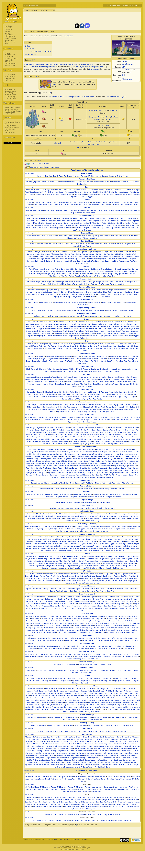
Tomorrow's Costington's (84, 583)
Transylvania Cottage (63, 709)
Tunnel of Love (84, 361)
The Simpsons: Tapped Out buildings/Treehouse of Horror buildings (71, 97)
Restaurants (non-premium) (87, 524)
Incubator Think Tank (93, 459)
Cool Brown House (32, 324)
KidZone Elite (30, 256)
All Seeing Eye (72, 664)
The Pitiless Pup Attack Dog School (71, 561)
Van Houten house (83, 791)
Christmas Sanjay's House (45, 746)
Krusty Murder (113, 755)
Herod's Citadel (80, 379)
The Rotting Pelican (50, 468)
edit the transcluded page (115, 97)
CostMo (58, 621)
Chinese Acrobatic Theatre (56, 678)
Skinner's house (91, 789)
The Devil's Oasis (96, 244)
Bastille (40, 210)
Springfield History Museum (119, 494)
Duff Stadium (86, 654)
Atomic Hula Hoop (95, 574)
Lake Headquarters (37, 758)
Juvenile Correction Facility (122, 290)
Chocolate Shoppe (112, 618)
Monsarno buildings (87, 486)
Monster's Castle (104, 700)
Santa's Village (54, 228)
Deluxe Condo (64, 316)
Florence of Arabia (87, 176)
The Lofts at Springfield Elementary (73, 758)
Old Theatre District (121, 678)
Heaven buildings (87, 299)
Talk (107, 5)
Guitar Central (35, 623)
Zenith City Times (128, 725)
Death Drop (31, 356)
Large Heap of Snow (53, 758)
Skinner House (101, 333)
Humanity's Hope (104, 578)
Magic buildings (87, 366)
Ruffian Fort (116, 437)
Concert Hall (71, 678)
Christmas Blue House (49, 739)
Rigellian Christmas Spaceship (68, 225)
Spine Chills (122, 705)
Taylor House (62, 336)
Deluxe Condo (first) (77, 316)
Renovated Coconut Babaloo (61, 760)
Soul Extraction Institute (120, 581)
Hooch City (114, 623)
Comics (7, 33)
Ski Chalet (134, 346)
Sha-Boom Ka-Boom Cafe (72, 546)
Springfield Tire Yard (40, 806)
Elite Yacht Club (58, 430)
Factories (87, 266)
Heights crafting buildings (86, 308)
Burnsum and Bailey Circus (36, 236)
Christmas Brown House (66, 739)
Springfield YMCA (102, 475)
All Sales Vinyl (46, 616)
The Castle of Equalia (77, 210)
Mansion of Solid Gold (42, 382)
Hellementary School (74, 695)
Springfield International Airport (37, 804)
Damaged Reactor (43, 751)
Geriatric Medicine (131, 405)
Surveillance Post (93, 591)
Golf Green (125, 430)
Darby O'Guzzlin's (106, 190)
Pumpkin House (93, 702)
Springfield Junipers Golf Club (97, 473)
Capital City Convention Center (90, 452)
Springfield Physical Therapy (86, 411)
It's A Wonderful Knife (105, 646)
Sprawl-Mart (31, 630)
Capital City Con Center (70, 452)
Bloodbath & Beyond (89, 597)
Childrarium (31, 494)
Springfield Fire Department (67, 294)
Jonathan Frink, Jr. (87, 64)
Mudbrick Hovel (84, 284)
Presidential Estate (123, 382)
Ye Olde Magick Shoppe (111, 371)
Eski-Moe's (117, 190)
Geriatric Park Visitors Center (98, 693)
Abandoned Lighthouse (36, 689)
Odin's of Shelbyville (60, 604)
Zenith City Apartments (39, 725)
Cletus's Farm (132, 322)
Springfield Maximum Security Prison (124, 294)
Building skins (87, 734)
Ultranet (96, 583)
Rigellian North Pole (131, 225)
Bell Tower (90, 689)
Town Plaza (71, 720)
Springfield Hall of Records (88, 294)
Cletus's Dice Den (84, 202)
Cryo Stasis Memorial (129, 574)
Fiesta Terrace (108, 324)
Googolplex (97, 678)
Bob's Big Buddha (68, 537)
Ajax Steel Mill (45, 269)
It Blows (134, 599)
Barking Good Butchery (67, 689)
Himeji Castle (74, 213)
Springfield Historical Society (75, 473)
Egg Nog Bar (132, 218)
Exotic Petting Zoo (32, 221)
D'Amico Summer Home (49, 379)
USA (123, 67)
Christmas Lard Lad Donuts (42, 744)
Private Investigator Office (60, 437)
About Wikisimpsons (65, 839)
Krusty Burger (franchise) (54, 529)
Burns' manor (123, 787)
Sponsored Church (95, 762)
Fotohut (120, 621)
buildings (87, 170)
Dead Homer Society (12, 127)
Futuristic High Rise (120, 576)
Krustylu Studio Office (80, 394)
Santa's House (43, 228)
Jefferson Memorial (131, 459)
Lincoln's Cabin (30, 329)
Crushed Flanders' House (83, 748)
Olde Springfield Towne (113, 434)
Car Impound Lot (132, 452)
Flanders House (132, 324)
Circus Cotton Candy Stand (67, 236)
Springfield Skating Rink (112, 656)
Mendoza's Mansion (58, 382)
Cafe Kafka (61, 589)
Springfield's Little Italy (119, 441)
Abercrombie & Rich (33, 616)
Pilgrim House (68, 331)
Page (26, 10)
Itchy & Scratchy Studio (48, 394)
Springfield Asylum (117, 409)
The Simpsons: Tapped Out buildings (54, 825)
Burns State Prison (32, 290)
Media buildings (87, 389)
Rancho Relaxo (63, 346)
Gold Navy (61, 599)
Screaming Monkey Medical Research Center (82, 409)
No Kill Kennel (81, 463)
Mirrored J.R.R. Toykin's (50, 419)
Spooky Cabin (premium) (44, 707)
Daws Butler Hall (132, 556)
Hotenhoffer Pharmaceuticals (68, 407)
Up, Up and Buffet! (81, 551)
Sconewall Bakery (56, 546)
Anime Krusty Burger (43, 537)
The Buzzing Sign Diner (50, 526)
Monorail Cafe (51, 544)
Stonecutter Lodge (105, 664)
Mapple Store (67, 625)
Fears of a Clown (103, 125)
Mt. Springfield (49, 820)
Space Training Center (56, 470)
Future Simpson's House (70, 576)
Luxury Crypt (86, 698)
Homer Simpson (29, 64)
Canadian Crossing (115, 428)
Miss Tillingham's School (130, 559)
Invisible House (62, 698)
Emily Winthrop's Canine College (36, 559)
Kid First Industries (37, 223)
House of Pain (133, 695)
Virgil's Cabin (117, 336)
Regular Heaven (82, 305)
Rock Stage (54, 681)
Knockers (112, 176)
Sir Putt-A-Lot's (84, 259)
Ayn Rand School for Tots (51, 556)
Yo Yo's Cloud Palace (87, 213)
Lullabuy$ (58, 625)
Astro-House (84, 574)
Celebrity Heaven (33, 302)
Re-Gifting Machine (123, 223)
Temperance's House (75, 336)
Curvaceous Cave (131, 454)
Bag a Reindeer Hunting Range (67, 218)
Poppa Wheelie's (93, 194)
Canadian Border (55, 452)
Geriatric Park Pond (79, 693)
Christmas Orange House (103, 744)
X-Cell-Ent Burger (96, 531)
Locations (8, 31)
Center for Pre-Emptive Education (72, 556)
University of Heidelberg (73, 568)
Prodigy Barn (128, 604)
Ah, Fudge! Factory (32, 269)
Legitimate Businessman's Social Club (60, 800)
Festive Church (126, 751)
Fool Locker (74, 638)
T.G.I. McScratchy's (75, 548)
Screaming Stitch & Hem (86, 705)
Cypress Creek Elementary (116, 556)
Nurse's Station (37, 409)
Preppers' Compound (34, 466)
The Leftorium (37, 625)
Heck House (78, 755)
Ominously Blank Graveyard (96, 463)
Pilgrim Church (122, 516)
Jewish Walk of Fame (33, 461)
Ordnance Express (85, 717)
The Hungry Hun (77, 541)
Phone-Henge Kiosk (90, 502)
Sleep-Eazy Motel (124, 346)
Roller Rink (59, 259)
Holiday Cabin (105, 326)
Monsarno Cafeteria (47, 489)
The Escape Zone (57, 254)
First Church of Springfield (80, 514)
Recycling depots (87, 505)
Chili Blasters (79, 537)
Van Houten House (90, 336)
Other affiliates (10, 133)
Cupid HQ (120, 454)
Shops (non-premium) (87, 594)
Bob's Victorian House (82, 322)
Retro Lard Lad (43, 546)
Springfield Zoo (112, 806)
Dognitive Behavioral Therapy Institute (88, 405)
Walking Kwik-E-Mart (94, 371)
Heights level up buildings (86, 313)
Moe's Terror (126, 758)
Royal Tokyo (98, 346)
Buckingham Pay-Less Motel (49, 344)
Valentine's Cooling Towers (84, 767)
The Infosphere (10, 129)
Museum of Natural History (62, 494)
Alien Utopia (39, 574)
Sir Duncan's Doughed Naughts (105, 640)
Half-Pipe (107, 254)
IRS (82, 432)
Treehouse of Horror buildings (87, 686)
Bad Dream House (51, 689)
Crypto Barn (66, 646)
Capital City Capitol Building (49, 290)
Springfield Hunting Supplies (85, 630)
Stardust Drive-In (86, 683)
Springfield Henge (104, 502)
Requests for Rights (11, 58)
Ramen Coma (32, 546)
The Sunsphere (82, 184)
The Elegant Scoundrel (71, 176)
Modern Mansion (104, 316)
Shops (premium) (87, 613)
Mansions (87, 374)
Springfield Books (97, 606)
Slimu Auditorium (104, 731)
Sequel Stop (109, 628)
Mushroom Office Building (120, 578)
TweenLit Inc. (126, 70)
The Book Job (127, 79)
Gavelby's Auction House (111, 430)
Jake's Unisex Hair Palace (34, 601)
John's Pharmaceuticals (84, 310)
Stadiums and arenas (87, 651)
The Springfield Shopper (13, 111)
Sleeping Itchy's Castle (39, 361)
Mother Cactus (118, 244)
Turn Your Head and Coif (96, 632)
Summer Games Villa (95, 348)
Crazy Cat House (46, 324)
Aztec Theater (32, 797)
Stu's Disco (114, 261)
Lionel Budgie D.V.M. (87, 407)
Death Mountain (61, 670)
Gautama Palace (133, 210)
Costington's (50, 621)
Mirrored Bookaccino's (69, 417)
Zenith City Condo (54, 725)
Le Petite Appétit (79, 529)
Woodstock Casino (131, 205)
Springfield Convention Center (127, 800)
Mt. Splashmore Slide (75, 256)
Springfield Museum (61, 497)
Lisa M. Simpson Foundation (95, 432)
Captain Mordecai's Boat (110, 452)
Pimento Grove (131, 529)
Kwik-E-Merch (114, 601)
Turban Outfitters (129, 648)
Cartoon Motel (109, 344)
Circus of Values (31, 621)
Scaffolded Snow (102, 760)
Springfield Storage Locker (85, 475)
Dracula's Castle (86, 691)
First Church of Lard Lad (114, 691)
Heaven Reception (46, 302)
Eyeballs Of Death (52, 356)
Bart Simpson (40, 64)
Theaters (87, 675)
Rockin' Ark (133, 466)
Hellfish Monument (78, 459)
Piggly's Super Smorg (117, 544)
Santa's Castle (31, 228)
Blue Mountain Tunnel (74, 449)
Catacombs (132, 689)
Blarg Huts (116, 574)
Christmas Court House (43, 741)
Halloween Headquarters (64, 755)
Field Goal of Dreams (100, 654)
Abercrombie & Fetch (43, 597)
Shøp (33, 310)
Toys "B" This (61, 632)
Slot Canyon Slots (117, 205)
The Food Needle (66, 356)
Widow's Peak (75, 477)
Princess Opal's (54, 628)
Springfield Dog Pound (105, 470)
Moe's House (73, 329)
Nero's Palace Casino (61, 205)
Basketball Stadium (31, 654)
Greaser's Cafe (128, 539)
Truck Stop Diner (46, 551)
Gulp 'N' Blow (99, 526)
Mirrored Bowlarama (85, 417)
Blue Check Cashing (63, 428)
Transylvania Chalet (47, 709)
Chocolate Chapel (49, 514)
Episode (33, 164)
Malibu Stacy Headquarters (68, 271)
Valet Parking (126, 316)
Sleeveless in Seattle (122, 628)
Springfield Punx (10, 125)
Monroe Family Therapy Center (106, 407)
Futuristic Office (134, 576)
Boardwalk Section (88, 142)
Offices (79, 825)
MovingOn (121, 407)
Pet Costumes (99, 604)
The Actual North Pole (34, 218)
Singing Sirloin (74, 531)
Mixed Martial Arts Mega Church (56, 516)
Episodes (8, 28)
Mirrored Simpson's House (122, 419)
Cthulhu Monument (60, 691)
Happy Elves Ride (103, 356)
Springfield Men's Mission (122, 439)
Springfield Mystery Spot (72, 261)
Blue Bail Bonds (48, 428)
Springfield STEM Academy (54, 566)
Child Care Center (42, 454)
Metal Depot (79, 508)
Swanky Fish (62, 548)
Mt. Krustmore (101, 359)
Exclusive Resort (91, 316)
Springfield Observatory (50, 475)
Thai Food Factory (67, 276)
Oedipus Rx (73, 604)
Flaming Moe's (81, 753)
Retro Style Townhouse (71, 581)
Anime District (31, 449)
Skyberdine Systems (103, 581)
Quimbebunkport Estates (67, 789)
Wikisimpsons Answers (12, 109)
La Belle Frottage (127, 202)
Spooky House (72, 707)
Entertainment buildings (87, 249)
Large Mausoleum (74, 698)
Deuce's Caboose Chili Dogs (41, 539)
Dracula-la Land (73, 691)
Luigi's (89, 529)
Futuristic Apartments (87, 576)
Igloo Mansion (121, 221)
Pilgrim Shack (79, 331)
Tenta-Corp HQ (134, 707)
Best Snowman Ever (54, 737)
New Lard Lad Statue (42, 760)
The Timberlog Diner (110, 548)
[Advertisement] (12, 177)
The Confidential (93, 190)
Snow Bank (96, 228)
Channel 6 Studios (60, 797)
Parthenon (94, 284)
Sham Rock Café (88, 546)
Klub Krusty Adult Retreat (44, 256)
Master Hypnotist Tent (119, 461)
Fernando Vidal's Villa (94, 324)
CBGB (71, 190)
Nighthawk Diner (86, 544)
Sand (115, 142)
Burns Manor (83, 377)
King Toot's (77, 601)
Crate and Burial (37, 599)
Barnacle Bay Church (34, 514)
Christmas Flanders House (82, 741)
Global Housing (60, 578)
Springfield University (73, 566)
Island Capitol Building (104, 290)
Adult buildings (87, 173)
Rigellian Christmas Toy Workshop (91, 225)
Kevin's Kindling (66, 601)
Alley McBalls (56, 616)
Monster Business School (35, 561)
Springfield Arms (31, 336)
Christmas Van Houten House (104, 746)
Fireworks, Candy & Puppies (92, 621)
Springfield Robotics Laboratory (81, 441)
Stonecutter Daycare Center (87, 664)
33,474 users (9, 80)
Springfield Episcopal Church (74, 518)
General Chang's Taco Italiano (102, 539)
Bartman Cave (31, 670)
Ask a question (10, 37)
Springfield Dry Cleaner (78, 591)
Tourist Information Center (125, 475)
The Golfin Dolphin (72, 599)
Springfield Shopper (115, 397)
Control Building (63, 441)
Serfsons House (87, 640)
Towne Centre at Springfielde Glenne (43, 632)
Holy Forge (112, 695)
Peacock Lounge (75, 205)
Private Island (115, 316)
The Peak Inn (52, 346)
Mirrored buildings (87, 414)
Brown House (109, 322)
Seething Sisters (62, 531)
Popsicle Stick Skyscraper (102, 182)
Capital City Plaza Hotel (95, 344)
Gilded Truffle (88, 526)
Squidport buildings (87, 643)
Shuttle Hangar (132, 468)
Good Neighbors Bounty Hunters (51, 459)
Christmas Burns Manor (84, 739)
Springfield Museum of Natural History (99, 804)
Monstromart (88, 625)
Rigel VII (59, 705)
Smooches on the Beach (34, 348)
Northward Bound (104, 117)
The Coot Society (70, 454)
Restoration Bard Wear (73, 640)
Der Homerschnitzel (66, 526)
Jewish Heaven (131, 302)
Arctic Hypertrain (49, 218)
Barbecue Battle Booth (32, 526)
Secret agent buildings (87, 586)
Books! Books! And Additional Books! (77, 618)
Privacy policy (53, 839)
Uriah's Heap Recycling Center (83, 444)
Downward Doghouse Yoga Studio (37, 456)
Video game (34, 167)
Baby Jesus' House (45, 322)
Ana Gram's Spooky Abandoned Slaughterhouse (61, 574)
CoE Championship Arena (58, 654)
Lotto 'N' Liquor (48, 625)
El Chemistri (78, 526)
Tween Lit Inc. (101, 709)
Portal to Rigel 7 (81, 702)
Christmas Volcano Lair (123, 746)
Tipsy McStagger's (87, 197)
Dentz (108, 589)
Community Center (56, 454)
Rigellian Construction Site (114, 225)
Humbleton (60, 432)
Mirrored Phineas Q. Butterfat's (101, 419)
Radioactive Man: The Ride (116, 359)
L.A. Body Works (52, 310)
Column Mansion (131, 377)
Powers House (99, 331)
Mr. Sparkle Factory (103, 271)
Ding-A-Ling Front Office (117, 236)
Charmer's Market (45, 369)
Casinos (87, 200)
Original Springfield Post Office (96, 292)
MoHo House (29, 194)
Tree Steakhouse (132, 548)
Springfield (125, 61)
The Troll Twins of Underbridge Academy (41, 67)
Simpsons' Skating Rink (82, 228)
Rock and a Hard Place (120, 182)
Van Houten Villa (77, 384)
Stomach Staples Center (106, 411)
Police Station (128, 292)
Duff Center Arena (75, 654)
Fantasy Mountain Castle (117, 210)
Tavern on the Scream (56, 361)
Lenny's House (132, 326)
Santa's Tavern (90, 760)
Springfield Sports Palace (130, 656)
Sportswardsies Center (129, 437)
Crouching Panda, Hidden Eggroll (93, 589)
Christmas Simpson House (64, 746)
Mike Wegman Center (112, 559)
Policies (7, 53)
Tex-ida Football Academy (118, 566)
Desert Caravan (58, 244)
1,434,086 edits (10, 78)
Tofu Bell (122, 548)
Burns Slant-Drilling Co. (69, 269)
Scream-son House (129, 760)
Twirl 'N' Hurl (95, 361)
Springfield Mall (101, 630)
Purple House (110, 331)
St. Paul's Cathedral (121, 518)
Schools (87, 554)
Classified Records (51, 392)
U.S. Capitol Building (103, 297)
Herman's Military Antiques (102, 599)
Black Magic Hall (32, 369)
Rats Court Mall (128, 702)
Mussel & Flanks (63, 544)
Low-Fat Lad (68, 529)
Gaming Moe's (96, 202)
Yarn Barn (130, 632)
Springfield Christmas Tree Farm (106, 707)
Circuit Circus (132, 618)
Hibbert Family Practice (49, 407)
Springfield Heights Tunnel (103, 439)
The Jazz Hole (118, 459)
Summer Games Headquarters (51, 444)
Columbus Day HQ (127, 597)
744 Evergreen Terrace (82, 787)
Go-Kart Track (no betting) (85, 254)
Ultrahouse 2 (111, 709)
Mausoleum (62, 700)
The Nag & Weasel (52, 194)
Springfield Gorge (91, 820)
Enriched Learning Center (58, 559)
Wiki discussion (10, 65)
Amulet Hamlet (31, 638)
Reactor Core (54, 441)
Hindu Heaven (107, 302)
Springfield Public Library (121, 804)
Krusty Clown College (96, 559)
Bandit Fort (30, 717)
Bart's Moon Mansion (71, 377)
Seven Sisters (100, 705)
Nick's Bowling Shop (118, 625)
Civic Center (44, 654)
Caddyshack (43, 452)
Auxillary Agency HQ (49, 589)
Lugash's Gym (89, 461)
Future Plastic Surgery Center (113, 405)
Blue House (69, 322)
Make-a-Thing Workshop (48, 700)
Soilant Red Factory (85, 274)
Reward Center (35, 606)
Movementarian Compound (45, 463)
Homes (86, 319)
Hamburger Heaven (50, 541)
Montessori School (51, 561)
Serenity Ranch (104, 409)
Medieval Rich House (89, 700)
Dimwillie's (56, 539)
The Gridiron (49, 192)
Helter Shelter (81, 221)
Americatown (29, 537)
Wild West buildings (87, 715)
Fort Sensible (95, 456)
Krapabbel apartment (50, 789)
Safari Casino (105, 205)
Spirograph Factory (120, 274)
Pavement (77, 142)
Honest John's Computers (121, 599)
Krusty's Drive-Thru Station (59, 483)
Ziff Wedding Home (85, 386)
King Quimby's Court (127, 638)
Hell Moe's (42, 695)
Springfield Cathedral (55, 518)
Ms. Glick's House (86, 329)
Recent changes (10, 38)
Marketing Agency (112, 310)
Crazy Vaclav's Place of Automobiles (90, 454)
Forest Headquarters (94, 753)
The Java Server (110, 526)
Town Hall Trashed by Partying (129, 765)
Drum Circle (108, 244)
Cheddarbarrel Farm (131, 428)
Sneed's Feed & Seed (117, 717)
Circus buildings (87, 233)
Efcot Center (45, 254)
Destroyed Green (76, 751)
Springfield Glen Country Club (36, 473)
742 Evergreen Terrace (65, 787)
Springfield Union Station (101, 441)
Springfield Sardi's (39, 548)
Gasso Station (97, 430)
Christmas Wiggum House (46, 748)
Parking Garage (32, 437)
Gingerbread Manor (31, 755)
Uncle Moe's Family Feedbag (63, 551)
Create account (127, 5)
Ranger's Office (130, 244)
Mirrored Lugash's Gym (81, 419)
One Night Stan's (80, 194)
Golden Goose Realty (123, 456)
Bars (87, 187)
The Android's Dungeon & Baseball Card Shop (41, 777)
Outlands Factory (35, 274)
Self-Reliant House (60, 333)
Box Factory (56, 269)
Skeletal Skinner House (35, 762)
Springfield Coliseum (81, 656)
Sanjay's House (38, 333)
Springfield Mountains (105, 820)
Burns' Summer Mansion (98, 377)
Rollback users (10, 55)
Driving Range (55, 456)
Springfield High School (36, 566)
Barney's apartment (110, 787)
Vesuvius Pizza (94, 551)
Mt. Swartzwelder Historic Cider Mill (123, 271)
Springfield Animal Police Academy (50, 563)
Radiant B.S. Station (109, 223)
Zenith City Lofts (67, 725)
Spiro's (133, 194)
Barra (27, 190)
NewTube (41, 581)
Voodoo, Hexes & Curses (92, 712)
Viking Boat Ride (121, 361)
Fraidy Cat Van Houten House (113, 753)
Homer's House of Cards (111, 202)
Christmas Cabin (112, 218)
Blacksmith (44, 717)
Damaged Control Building (102, 748)
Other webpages (10, 63)
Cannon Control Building (97, 218)
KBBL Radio (61, 394)
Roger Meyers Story (47, 259)
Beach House (41, 670)
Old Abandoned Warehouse (88, 648)
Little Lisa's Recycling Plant (48, 271)
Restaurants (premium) (86, 534)
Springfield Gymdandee (54, 261)
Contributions (115, 5)
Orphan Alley (94, 670)
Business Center (39, 316)
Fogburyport (128, 691)
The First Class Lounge (131, 190)
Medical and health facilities (87, 402)
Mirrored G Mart (115, 417)
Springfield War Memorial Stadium (94, 806)
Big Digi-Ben (107, 574)
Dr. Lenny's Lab (73, 670)
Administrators (9, 56)
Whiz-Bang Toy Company (84, 276)
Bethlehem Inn (33, 344)
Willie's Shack (85, 338)
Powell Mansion (110, 382)
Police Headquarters (115, 292)
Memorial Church (37, 516)
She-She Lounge (106, 194)
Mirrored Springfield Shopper (86, 422)
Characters (8, 29)
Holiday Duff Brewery (91, 755)
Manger (66, 223)
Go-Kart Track (69, 254)
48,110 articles (10, 75)
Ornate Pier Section (102, 142)
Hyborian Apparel (100, 638)
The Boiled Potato (61, 190)
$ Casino (30, 202)
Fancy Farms (76, 621)
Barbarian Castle (30, 210)
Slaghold (30, 470)
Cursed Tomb (86, 282)
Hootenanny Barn (72, 717)
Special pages (9, 93)
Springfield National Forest (123, 820)
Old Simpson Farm (110, 329)
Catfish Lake (31, 454)
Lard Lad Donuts (118, 541)
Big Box (39, 428)
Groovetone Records (126, 392)
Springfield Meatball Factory (102, 274)
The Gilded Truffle (80, 777)
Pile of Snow (96, 223)
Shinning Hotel (112, 705)
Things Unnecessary (44, 608)
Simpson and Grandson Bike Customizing (56, 606)
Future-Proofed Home (53, 576)
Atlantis (55, 731)
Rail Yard (98, 508)
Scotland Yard (52, 294)
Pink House (89, 331)
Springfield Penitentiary (62, 297)
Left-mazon (124, 601)
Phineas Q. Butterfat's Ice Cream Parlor (91, 779)
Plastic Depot (89, 508)
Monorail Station (100, 483)
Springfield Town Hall (55, 806)
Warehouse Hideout (128, 228)
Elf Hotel (79, 369)
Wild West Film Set (95, 399)
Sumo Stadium (93, 659)
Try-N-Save (82, 632)
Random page (9, 40)
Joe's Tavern (59, 192)
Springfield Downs (96, 656)
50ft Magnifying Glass (33, 182)
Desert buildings (87, 241)
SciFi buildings (86, 571)
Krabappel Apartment (119, 326)
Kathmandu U (83, 559)
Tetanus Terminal (127, 483)
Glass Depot (69, 508)
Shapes (123, 468)
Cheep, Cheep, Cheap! (66, 405)
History (52, 10)
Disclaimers (76, 839)
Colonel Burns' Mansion (116, 377)
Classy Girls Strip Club (44, 176)
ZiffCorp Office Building (116, 444)
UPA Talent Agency (81, 399)
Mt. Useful (87, 223)
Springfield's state (128, 64)
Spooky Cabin (29, 707)
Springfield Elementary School (63, 802)
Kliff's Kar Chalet (67, 461)
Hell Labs (34, 695)
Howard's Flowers (125, 623)
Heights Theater (99, 310)
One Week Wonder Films (48, 397)
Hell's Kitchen (60, 695)
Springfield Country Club (65, 439)
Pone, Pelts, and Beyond (114, 604)
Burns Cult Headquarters (79, 428)
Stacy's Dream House (62, 384)
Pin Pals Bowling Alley (110, 256)
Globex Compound (107, 456)
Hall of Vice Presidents (44, 494)
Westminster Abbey (92, 521)
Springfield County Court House (55, 814)
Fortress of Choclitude (84, 182)
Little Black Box (98, 192)
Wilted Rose (98, 720)
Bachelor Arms (59, 322)
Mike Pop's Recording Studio (122, 394)
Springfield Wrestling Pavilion (76, 659)
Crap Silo (51, 670)
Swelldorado (108, 348)
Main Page (8, 26)
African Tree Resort (45, 731)
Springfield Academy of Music (91, 563)
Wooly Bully (123, 608)
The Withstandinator (88, 477)
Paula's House (57, 331)
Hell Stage (51, 695)
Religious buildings (87, 511)
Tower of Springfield (117, 284)
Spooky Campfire (60, 707)
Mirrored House (127, 417)
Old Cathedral (111, 516)
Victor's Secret (121, 632)
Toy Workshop (115, 228)
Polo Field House (97, 382)
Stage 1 (126, 397)
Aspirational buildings (87, 179)
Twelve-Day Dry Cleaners (61, 608)
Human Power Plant (86, 638)
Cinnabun (123, 618)
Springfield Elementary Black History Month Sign (119, 762)
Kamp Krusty (55, 461)
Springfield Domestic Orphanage (125, 470)
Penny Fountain (44, 437)
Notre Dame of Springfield (96, 516)
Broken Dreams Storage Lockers (121, 449)
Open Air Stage (113, 463)
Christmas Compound (119, 739)
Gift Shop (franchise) (88, 356)
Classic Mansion (52, 316)
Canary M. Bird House (78, 731)
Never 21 (61, 640)
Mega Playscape (60, 256)
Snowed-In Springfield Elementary (75, 762)
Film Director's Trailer (66, 392)
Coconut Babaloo (80, 190)
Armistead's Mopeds (73, 597)
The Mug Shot (40, 194)
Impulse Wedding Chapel (111, 514)
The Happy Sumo (65, 541)
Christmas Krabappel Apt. (117, 741)
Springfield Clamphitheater (81, 681)
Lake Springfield (37, 820)
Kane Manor (84, 670)
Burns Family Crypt (101, 689)
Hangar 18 (67, 459)
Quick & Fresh (74, 628)
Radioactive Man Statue (123, 670)
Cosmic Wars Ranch (32, 379)
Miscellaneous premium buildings (86, 447)
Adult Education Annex (33, 556)
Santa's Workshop (66, 228)
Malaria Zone (42, 648)
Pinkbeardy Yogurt (132, 544)
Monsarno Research (118, 489)
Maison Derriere (122, 176)
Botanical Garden (102, 449)
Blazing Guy (32, 244)
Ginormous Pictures (89, 392)
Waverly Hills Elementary (114, 568)
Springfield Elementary (128, 563)
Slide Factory (72, 274)
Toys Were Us (72, 632)
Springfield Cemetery (86, 707)
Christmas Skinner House (83, 746)
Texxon (88, 246)
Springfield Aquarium (119, 731)
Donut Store (67, 621)
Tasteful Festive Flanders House (84, 765)
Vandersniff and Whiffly (79, 608)
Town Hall (91, 297)
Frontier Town (86, 430)
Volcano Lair (64, 477)
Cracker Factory (84, 269)
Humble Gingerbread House (96, 221)
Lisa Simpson (94, 69)
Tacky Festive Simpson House (61, 765)
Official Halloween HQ (85, 604)
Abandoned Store (59, 664)
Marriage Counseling (59, 434)
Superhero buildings (86, 667)
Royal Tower (106, 437)
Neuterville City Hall (60, 292)
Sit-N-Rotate (133, 182)
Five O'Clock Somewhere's (34, 192)
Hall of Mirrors (132, 236)
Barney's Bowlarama (53, 252)
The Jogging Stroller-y (52, 601)
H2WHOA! (98, 254)
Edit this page (43, 10)
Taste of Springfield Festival (92, 548)
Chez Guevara (118, 252)
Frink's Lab (40, 326)
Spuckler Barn (133, 441)
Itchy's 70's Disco (117, 254)
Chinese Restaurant (92, 537)
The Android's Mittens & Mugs (35, 737)
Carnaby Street (114, 597)
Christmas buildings (87, 216)
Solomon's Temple (40, 470)
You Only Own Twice (107, 591)
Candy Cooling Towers (107, 737)
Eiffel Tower (109, 282)
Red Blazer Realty (76, 437)
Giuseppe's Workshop (53, 326)
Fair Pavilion (75, 430)
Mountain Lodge (84, 382)
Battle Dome (81, 689)
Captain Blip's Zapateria (79, 252)
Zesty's (105, 531)
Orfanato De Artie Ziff (130, 434)
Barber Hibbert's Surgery (59, 638)
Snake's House (113, 333)
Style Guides (9, 60)
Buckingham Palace (64, 282)
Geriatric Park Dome (64, 693)
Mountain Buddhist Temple (77, 516)
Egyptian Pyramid (98, 282)
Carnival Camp (52, 236)
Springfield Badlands (63, 820)
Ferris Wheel (75, 646)
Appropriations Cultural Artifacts (89, 616)
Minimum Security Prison (43, 292)
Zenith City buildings (87, 723)
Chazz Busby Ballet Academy (95, 556)
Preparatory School (91, 561)
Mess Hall (82, 371)
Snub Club (125, 194)
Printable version (10, 94)
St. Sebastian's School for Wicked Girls (94, 566)
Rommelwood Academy (107, 561)
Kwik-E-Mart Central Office (57, 284)
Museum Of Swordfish (100, 494)
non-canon (55, 84)
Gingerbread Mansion (47, 755)
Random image (10, 42)
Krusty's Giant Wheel (117, 356)
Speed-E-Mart (76, 606)
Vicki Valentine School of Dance (94, 568)
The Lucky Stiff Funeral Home (116, 432)
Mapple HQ (47, 434)
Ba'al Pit (69, 502)
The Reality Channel (100, 397)
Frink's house (133, 787)
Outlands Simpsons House (41, 331)
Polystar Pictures (64, 397)
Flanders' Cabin (119, 324)
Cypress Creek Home (61, 324)
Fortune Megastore (109, 621)
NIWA (7, 131)
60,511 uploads (10, 76)
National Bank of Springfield (65, 463)
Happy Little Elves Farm (47, 432)
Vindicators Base (86, 672)
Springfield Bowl (65, 681)
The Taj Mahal (104, 284)
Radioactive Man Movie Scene (81, 397)
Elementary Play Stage (84, 678)
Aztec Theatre (30, 678)
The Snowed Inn (50, 348)
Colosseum (76, 282)
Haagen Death (37, 541)
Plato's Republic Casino (91, 205)
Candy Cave (83, 218)
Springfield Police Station (111, 814)
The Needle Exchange (101, 625)
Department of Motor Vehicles (87, 797)
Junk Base (46, 461)
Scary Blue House (115, 760)
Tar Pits (112, 475)
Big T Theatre (41, 678)
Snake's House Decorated (54, 762)
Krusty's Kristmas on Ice (54, 223)
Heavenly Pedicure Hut (62, 302)
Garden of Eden (96, 514)
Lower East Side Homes (59, 329)
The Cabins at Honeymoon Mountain (73, 344)
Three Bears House (32, 709)
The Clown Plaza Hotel (123, 344)
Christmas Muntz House (85, 744)
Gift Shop (76, 356)
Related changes (10, 91)
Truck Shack (67, 444)
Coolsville (41, 621)
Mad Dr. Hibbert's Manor (115, 698)
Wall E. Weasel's (106, 551)
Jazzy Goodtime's (91, 541)
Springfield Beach (77, 820)
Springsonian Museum (113, 497)
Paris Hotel (42, 346)
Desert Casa (69, 244)
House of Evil (121, 695)
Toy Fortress (105, 228)
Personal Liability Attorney (128, 463)
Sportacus (134, 628)
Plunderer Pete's (42, 628)
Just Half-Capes (112, 638)
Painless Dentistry (62, 591)
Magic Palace (63, 371)
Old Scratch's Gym (45, 702)
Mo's (118, 758)
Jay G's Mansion (113, 379)
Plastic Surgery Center (51, 409)
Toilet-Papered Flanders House (106, 765)
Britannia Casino (39, 202)
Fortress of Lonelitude (47, 221)
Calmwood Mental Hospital (48, 405)
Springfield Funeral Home (84, 439)
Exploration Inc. (66, 456)
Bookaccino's (59, 618)
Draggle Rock (57, 176)
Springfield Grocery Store (112, 606)
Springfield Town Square (72, 806)
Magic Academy (127, 369)
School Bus (49, 333)
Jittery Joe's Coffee (104, 541)
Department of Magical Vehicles (63, 369)
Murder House (116, 700)
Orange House (123, 329)
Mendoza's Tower (74, 434)
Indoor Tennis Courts (73, 432)
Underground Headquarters (64, 767)
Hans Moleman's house (34, 789)
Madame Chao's (39, 544)
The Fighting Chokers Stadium (119, 654)
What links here (10, 89)
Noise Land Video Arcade (92, 256)
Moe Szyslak (72, 64)
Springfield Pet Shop (115, 630)
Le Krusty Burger (131, 541)
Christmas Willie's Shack (64, 748)
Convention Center (33, 430)
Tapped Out (9, 35)
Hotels (86, 341)
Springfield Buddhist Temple (37, 518)
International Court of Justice (85, 290)
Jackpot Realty (107, 459)
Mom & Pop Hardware (33, 604)
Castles (87, 208)
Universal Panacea (57, 568)
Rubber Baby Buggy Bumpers (68, 468)
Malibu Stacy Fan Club (103, 461)
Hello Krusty (104, 623)
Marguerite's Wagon (74, 238)
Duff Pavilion (40, 356)
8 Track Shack (30, 597)
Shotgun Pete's (134, 516)
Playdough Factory (48, 274)
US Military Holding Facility (126, 709)
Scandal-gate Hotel (109, 346)
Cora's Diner (116, 537)
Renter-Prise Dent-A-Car (92, 437)
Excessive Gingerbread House (109, 751)
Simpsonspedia (10, 113)
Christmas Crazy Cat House (62, 741)
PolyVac (59, 581)
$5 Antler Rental (59, 502)
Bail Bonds (41, 449)
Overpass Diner (119, 529)
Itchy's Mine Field (130, 254)
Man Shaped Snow (109, 758)
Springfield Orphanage (67, 475)
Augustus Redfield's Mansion (52, 377)
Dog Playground (46, 430)
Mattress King (78, 625)
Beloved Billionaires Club (50, 182)
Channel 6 (40, 392)
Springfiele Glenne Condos (47, 336)
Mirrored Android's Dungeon (34, 417)
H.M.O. (28, 407)
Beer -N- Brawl (35, 190)
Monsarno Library (103, 489)
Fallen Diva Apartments (78, 324)
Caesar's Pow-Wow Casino (67, 202)
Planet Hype (103, 648)
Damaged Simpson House (60, 751)
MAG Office (35, 700)
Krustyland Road (93, 144)
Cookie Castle (102, 210)
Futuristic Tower (48, 578)
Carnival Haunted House (118, 689)
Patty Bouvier (63, 64)
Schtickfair (80, 789)
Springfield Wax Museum (95, 497)
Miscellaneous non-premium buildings (87, 425)
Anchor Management (70, 616)
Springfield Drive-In (45, 802)
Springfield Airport (71, 470)
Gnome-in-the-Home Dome (65, 221)
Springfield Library (104, 294)
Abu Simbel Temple (33, 282)
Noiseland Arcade (80, 800)
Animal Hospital (32, 405)
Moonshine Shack (76, 223)
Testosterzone (124, 261)
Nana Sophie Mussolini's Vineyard (92, 434)
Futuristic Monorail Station (40, 483)
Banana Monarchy (44, 638)
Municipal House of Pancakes (102, 529)
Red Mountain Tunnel (50, 466)
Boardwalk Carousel (53, 646)
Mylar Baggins (47, 604)
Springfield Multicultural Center (118, 473)
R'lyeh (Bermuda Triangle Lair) (111, 702)
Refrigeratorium (80, 466)
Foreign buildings (86, 279)
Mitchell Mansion (72, 382)
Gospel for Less (85, 599)
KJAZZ (69, 394)
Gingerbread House (115, 693)
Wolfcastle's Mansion (112, 384)
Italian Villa (103, 379)
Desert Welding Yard (82, 244)
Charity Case (113, 111)
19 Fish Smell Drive (32, 787)
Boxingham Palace (62, 210)
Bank (37, 717)
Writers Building (101, 444)
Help (6, 44)
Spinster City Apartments (127, 333)
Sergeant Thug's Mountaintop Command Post (103, 468)
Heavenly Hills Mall (61, 623)
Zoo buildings (87, 728)
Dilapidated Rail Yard (57, 508)
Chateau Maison (120, 322)
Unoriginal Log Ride (107, 361)
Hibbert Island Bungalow (98, 695)
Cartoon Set (31, 392)
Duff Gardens (129, 252)
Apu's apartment (96, 787)
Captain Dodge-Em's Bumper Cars (100, 252)
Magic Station (75, 483)
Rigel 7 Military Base (48, 705)
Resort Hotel (74, 346)
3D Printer (30, 574)
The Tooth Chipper (71, 361)
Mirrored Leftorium (66, 419)
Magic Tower (73, 371)
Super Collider (123, 707)
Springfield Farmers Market (64, 630)
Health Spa (36, 407)
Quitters (63, 409)
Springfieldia (87, 635)
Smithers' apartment (105, 789)
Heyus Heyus (72, 559)
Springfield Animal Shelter (87, 470)
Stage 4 (133, 397)
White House (127, 336)
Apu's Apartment (32, 322)
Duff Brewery (95, 269)
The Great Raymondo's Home (110, 369)
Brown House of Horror (91, 737)
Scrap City (83, 468)
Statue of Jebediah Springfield (129, 806)
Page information (10, 98)
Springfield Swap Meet (130, 606)
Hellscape (85, 695)
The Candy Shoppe (98, 618)
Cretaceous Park (109, 454)
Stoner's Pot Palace (130, 630)
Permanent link (10, 96)
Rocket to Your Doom (87, 581)
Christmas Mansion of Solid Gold (64, 744)
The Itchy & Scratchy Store (123, 646)
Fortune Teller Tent (49, 693)
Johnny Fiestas (123, 526)
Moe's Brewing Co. (110, 192)
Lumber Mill (78, 502)
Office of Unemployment (76, 292)
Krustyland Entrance (75, 359)
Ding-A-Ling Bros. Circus (99, 236)
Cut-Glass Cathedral (63, 514)
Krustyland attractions (87, 354)
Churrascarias (105, 537)
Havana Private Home (91, 326)
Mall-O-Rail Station (87, 483)
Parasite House (58, 702)
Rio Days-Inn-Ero (86, 346)
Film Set (78, 392)
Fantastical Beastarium (91, 369)
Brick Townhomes (97, 322)
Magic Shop (134, 601)
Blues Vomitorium (89, 449)
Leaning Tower (72, 284)
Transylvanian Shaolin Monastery (83, 709)
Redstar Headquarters (66, 466)
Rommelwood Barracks (34, 468)
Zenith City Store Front (112, 725)
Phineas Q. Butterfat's (101, 544)
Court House (65, 290)
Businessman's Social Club (98, 428)
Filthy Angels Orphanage (123, 282)
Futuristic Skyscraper (34, 578)
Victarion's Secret (123, 640)
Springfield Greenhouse (56, 473)
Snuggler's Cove (62, 348)
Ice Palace (111, 221)
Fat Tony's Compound (65, 379)
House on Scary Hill (48, 698)
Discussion (34, 10)
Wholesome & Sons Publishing (104, 276)
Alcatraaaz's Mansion (34, 377)
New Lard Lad (75, 544)
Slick (123, 75)
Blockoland (65, 252)
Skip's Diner (84, 531)
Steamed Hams (51, 548)
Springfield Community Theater (102, 681)
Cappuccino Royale (73, 589)
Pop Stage (45, 681)
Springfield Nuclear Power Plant (74, 804)
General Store (59, 717)
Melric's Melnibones (49, 640)
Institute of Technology (67, 310)
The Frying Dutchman (89, 646)
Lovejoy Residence (43, 329)
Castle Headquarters (124, 737)
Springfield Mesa (79, 246)
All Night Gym (30, 428)
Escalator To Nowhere (67, 182)
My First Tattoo (72, 648)
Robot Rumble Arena (126, 256)
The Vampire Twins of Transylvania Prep (89, 67)
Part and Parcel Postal (101, 717)
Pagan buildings (87, 500)
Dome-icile (29, 576)
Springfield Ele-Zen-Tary (110, 563)
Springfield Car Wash (48, 439)
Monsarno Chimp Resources (64, 489)
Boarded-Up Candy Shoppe (71, 737)
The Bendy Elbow (48, 190)
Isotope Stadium (47, 656)
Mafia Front (37, 434)
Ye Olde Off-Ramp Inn (120, 348)
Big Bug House (65, 731)
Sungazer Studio (68, 399)
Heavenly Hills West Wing (91, 623)
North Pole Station (114, 483)
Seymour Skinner (52, 64)
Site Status (84, 839)
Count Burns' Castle (46, 691)
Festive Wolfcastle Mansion (65, 753)
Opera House (133, 678)
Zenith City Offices (80, 725)
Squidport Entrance (115, 648)
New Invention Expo (129, 700)
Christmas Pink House (121, 744)
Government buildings (87, 287)
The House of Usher (33, 698)
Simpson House (89, 333)
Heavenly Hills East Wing (75, 623)
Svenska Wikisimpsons (12, 107)
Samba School (122, 561)
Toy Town (133, 261)
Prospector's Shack (126, 310)
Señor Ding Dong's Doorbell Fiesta (92, 628)
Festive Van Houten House (45, 753)
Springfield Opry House (122, 681)
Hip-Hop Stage (108, 678)
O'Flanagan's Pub (67, 194)
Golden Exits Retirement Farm (72, 326)
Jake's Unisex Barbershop (116, 777)
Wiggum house (96, 791)
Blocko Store (35, 618)
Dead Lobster (126, 537)
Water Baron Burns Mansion (93, 384)
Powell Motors (61, 274)
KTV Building (106, 394)
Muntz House (97, 329)
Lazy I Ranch (78, 461)
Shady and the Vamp (75, 333)
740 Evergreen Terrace (48, 787)
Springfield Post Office (79, 297)
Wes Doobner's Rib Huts (84, 720)
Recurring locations (90, 825)
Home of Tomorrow (73, 578)
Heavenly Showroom (79, 302)
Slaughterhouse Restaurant (112, 546)
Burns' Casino (51, 202)
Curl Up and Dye (50, 599)
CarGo (122, 452)
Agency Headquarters (33, 589)
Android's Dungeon (58, 597)
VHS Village (110, 632)
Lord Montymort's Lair (94, 758)
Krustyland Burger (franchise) (57, 359)
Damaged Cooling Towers (121, 748)
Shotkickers (117, 194)
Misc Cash (57, 143)
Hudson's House (92, 379)
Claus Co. (123, 218)
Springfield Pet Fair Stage (90, 261)
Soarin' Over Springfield (98, 259)
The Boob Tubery (47, 618)
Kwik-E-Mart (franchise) (100, 601)
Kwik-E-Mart (86, 601)
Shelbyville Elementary (71, 563)
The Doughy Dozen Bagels (70, 539)
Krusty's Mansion (126, 379)
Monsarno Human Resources (86, 489)
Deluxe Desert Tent (44, 244)
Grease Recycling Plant (123, 269)
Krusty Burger (39, 529)
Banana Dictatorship (119, 616)
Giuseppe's (118, 539)
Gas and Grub (86, 539)
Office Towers (50, 581)
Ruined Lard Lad (78, 760)
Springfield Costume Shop (45, 630)
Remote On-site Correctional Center (99, 466)
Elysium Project (39, 576)
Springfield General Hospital (84, 802)
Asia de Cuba (55, 537)
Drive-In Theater (98, 691)
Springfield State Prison (93, 814)
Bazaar (53, 282)
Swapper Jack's (30, 608)
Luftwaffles (28, 544)
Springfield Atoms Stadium (64, 656)
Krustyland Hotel (89, 359)
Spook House (132, 705)
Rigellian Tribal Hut (69, 705)
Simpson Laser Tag (70, 259)
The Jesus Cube (119, 302)
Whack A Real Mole (82, 263)
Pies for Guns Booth (107, 670)
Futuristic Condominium (104, 576)
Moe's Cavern (123, 192)
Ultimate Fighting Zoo (90, 238)
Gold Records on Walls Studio (107, 392)
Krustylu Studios (94, 394)
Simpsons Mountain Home (45, 384)
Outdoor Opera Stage (33, 681)
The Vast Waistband (95, 608)
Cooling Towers (45, 441)
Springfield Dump (109, 508)
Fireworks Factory (107, 269)
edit (34, 59)
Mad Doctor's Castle (99, 698)
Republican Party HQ (120, 466)
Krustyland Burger (39, 359)
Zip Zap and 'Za (118, 551)
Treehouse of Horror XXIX (97, 111)
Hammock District (47, 623)
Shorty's (98, 546)
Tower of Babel (79, 521)
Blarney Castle (49, 210)
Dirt (111, 142)
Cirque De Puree (84, 236)
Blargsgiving (93, 117)
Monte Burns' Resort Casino (42, 205)
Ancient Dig (46, 282)
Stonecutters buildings (87, 662)
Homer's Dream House (89, 578)
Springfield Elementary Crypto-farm (37, 765)
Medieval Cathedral (74, 700)
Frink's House (30, 326)
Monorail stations (87, 480)
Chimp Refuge (93, 731)
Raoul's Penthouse (122, 331)
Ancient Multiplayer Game (36, 252)
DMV (72, 290)
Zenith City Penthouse (95, 725)
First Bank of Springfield (81, 456)
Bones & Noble (102, 597)
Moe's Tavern (134, 192)
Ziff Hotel (85, 351)
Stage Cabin (105, 261)
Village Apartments (104, 336)
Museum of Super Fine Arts (82, 494)
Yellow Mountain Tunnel (104, 477)
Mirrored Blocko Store (52, 417)
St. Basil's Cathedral (92, 518)
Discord (7, 62)
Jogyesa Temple (127, 514)
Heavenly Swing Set (94, 302)
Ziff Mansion (124, 384)
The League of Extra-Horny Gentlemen (78, 192)
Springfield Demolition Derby (117, 259)
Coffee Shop (41, 310)
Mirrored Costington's (101, 417)
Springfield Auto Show (32, 439)
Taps (77, 147)
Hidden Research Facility (119, 589)
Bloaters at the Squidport (36, 646)
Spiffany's (86, 606)
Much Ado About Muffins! (57, 648)
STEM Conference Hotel (78, 348)
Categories (28, 825)
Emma (67, 430)
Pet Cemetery (70, 702)
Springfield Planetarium (78, 497)
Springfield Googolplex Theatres (129, 802)
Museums (87, 492)
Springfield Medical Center (66, 411)
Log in (137, 5)
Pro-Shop (64, 628)
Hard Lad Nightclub (101, 176)
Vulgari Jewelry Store (111, 608)
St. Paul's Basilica (107, 518)
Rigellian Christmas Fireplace (46, 225)
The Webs (134, 640)
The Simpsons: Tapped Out (49, 167)
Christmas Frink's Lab (100, 741)
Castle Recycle (91, 210)
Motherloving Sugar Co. (87, 271)
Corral (51, 717)
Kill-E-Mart (103, 755)
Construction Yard (31, 691)
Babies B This (106, 616)
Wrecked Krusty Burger (103, 767)
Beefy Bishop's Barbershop (56, 449)
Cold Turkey (108, 119)
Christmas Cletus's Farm (102, 739)
